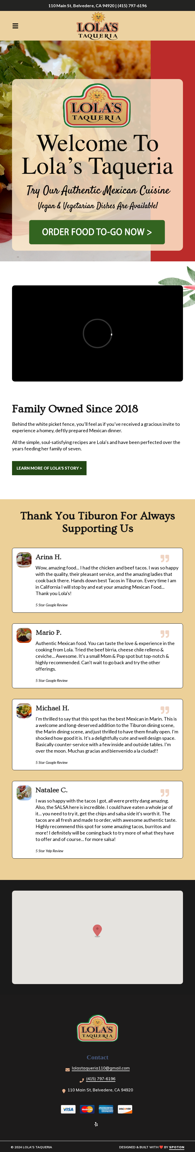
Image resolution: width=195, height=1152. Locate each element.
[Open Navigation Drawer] (15, 26)
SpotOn (176, 1147)
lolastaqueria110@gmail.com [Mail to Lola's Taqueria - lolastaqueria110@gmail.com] (101, 1068)
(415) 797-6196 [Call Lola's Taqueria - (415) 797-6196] (100, 1078)
